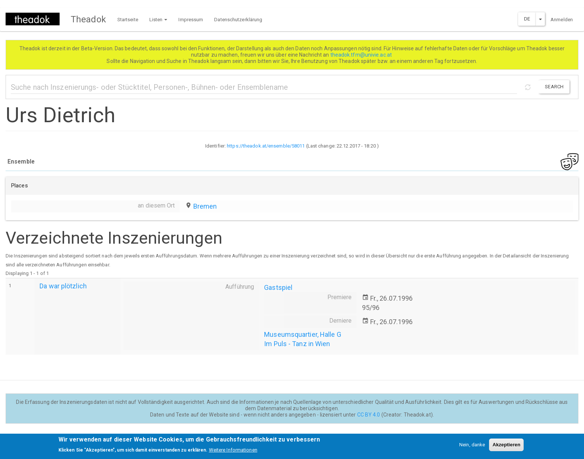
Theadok (88, 19)
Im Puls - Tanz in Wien (297, 344)
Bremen (205, 206)
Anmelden (561, 19)
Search (554, 86)
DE (527, 19)
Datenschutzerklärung (238, 19)
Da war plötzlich (63, 286)
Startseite (127, 19)
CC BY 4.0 (368, 415)
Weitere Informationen (233, 452)
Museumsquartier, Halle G (302, 334)
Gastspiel (278, 287)
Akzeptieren (506, 446)
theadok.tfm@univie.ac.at (361, 55)
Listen (158, 19)
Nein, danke (472, 446)
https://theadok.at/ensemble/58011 (266, 146)
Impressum (190, 19)
